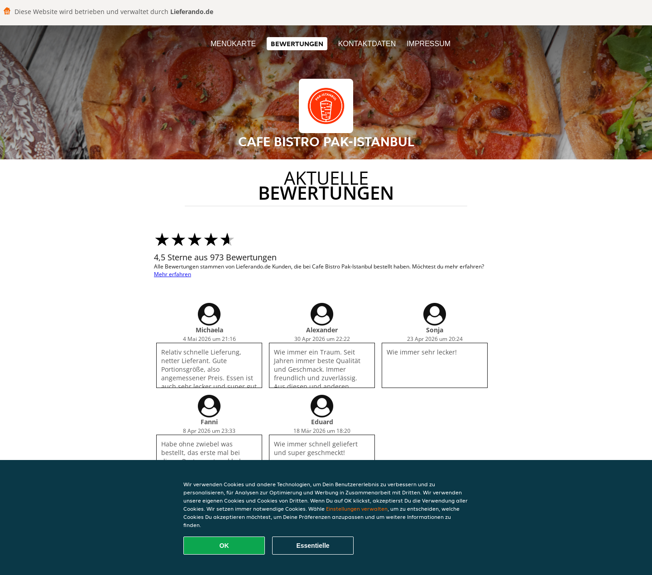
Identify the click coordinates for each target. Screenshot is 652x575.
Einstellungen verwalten (357, 508)
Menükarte (233, 44)
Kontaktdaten (367, 44)
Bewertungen (297, 43)
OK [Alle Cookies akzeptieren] (224, 545)
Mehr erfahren (172, 274)
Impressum (429, 44)
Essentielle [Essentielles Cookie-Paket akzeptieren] (312, 545)
